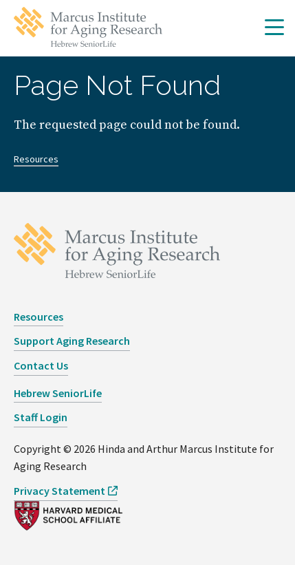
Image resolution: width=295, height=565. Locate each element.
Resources (36, 159)
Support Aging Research (72, 341)
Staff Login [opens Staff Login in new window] (40, 417)
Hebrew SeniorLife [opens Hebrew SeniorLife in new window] (58, 393)
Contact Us (41, 365)
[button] (274, 28)
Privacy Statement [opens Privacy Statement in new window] (59, 491)
